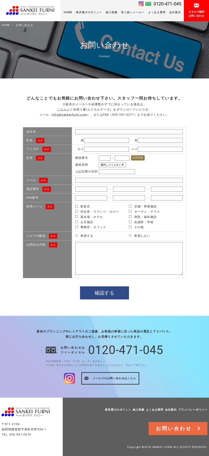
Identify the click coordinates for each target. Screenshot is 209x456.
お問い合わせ (24, 25)
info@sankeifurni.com (69, 114)
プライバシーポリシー (192, 409)
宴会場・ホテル (89, 217)
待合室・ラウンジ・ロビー (97, 211)
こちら (62, 109)
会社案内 (171, 409)
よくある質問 (157, 12)
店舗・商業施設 (143, 206)
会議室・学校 (141, 222)
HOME (68, 12)
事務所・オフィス (90, 227)
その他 (136, 227)
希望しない (139, 235)
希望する (84, 235)
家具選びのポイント (118, 409)
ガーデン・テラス (144, 211)
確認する (104, 293)
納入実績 (138, 409)
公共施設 (84, 222)
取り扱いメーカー (132, 12)
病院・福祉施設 (143, 217)
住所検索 (138, 157)
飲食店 (82, 206)
